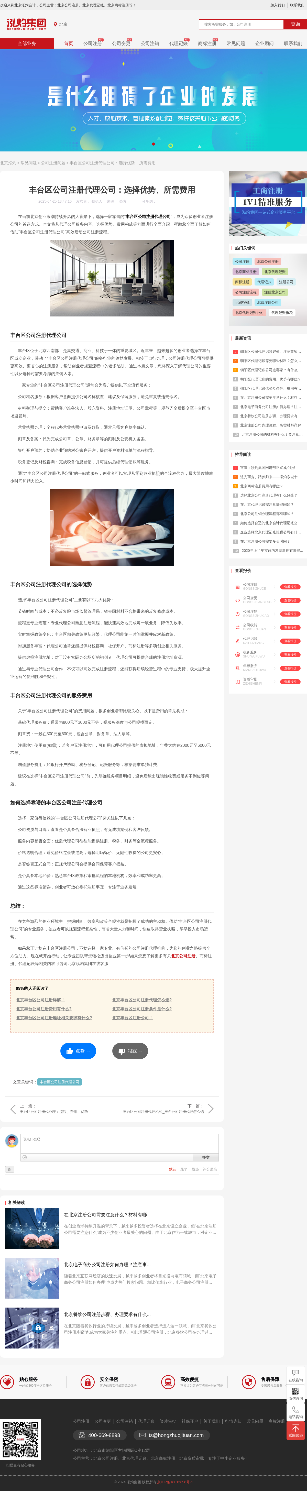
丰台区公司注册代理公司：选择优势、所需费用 (113, 163)
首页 (68, 43)
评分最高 (210, 1169)
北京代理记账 (275, 272)
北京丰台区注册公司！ (132, 1018)
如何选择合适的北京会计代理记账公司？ (272, 523)
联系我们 (297, 5)
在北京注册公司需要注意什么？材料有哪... (107, 1214)
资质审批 (250, 679)
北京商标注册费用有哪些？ (261, 486)
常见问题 (236, 43)
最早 (184, 1169)
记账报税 (242, 302)
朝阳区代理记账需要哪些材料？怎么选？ (272, 361)
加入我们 (277, 5)
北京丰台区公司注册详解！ (40, 1000)
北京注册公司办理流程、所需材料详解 (270, 425)
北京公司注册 (183, 956)
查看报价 (290, 587)
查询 (295, 24)
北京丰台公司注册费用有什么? (44, 1009)
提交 (206, 1157)
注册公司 (286, 282)
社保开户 (190, 1421)
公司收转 (250, 625)
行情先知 (233, 1421)
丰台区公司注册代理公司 (59, 1082)
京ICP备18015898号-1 (175, 1482)
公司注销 (150, 43)
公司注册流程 (246, 292)
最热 (196, 1169)
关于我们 (211, 1421)
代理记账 (178, 43)
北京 (63, 24)
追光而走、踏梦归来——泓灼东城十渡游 (272, 477)
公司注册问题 (53, 163)
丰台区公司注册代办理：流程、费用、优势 (54, 1112)
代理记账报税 (282, 313)
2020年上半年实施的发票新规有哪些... (272, 551)
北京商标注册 (246, 272)
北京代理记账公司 (249, 313)
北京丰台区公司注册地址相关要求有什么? (54, 1018)
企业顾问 (264, 43)
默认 (173, 1169)
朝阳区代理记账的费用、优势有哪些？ (270, 379)
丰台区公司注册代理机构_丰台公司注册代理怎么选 (163, 1112)
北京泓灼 (8, 163)
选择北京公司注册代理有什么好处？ (269, 495)
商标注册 (207, 43)
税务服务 (250, 652)
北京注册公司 (268, 302)
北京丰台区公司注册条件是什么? (142, 1009)
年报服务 (250, 666)
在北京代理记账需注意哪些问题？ (267, 504)
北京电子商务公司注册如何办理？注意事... (107, 1264)
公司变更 (121, 43)
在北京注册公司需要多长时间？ (265, 541)
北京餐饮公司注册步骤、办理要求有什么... (107, 1314)
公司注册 (92, 43)
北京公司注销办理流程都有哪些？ (267, 514)
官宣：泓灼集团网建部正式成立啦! (267, 468)
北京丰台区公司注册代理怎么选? (142, 1000)
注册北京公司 (275, 292)
